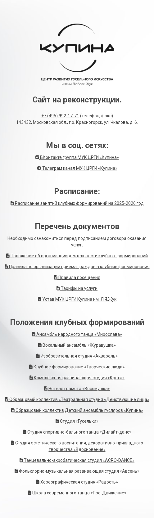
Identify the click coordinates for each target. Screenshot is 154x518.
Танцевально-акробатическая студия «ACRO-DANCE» (77, 460)
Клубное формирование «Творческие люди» (77, 366)
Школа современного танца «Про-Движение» (77, 492)
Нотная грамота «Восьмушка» (77, 388)
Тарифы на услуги (77, 288)
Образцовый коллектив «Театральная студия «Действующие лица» (77, 399)
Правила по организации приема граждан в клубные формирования (77, 266)
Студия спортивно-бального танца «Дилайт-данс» (77, 432)
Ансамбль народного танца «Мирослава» (77, 334)
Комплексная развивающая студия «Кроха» (77, 377)
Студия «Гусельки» (77, 421)
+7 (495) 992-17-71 (60, 115)
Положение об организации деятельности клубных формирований (77, 255)
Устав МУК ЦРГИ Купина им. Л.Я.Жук (77, 299)
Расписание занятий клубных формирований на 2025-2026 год (77, 203)
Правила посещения (77, 277)
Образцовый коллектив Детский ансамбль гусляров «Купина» (77, 410)
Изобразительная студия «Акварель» (77, 356)
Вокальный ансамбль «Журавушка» (77, 345)
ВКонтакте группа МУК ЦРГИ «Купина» (77, 157)
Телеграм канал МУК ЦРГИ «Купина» (77, 168)
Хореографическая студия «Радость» (77, 482)
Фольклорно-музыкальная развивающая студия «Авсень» (77, 471)
